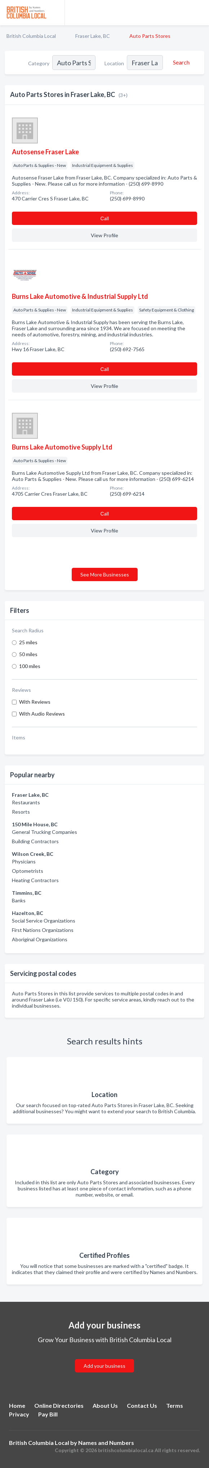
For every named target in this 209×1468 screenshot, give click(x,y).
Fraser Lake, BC (92, 36)
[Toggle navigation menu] (199, 12)
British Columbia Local (31, 36)
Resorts (21, 812)
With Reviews (34, 702)
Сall (104, 218)
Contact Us (142, 1405)
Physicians (24, 861)
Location (114, 63)
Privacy (19, 1414)
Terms (174, 1405)
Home (17, 1405)
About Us (105, 1405)
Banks (19, 900)
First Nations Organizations (43, 930)
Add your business (104, 1366)
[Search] (180, 62)
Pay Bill (48, 1414)
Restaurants (26, 802)
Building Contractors (35, 841)
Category (38, 63)
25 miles (28, 642)
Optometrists (27, 871)
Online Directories (59, 1405)
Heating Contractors (35, 880)
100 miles (29, 666)
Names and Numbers (106, 1442)
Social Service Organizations (43, 921)
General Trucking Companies (44, 832)
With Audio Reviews (42, 714)
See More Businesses (104, 574)
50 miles (28, 654)
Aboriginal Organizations (39, 939)
